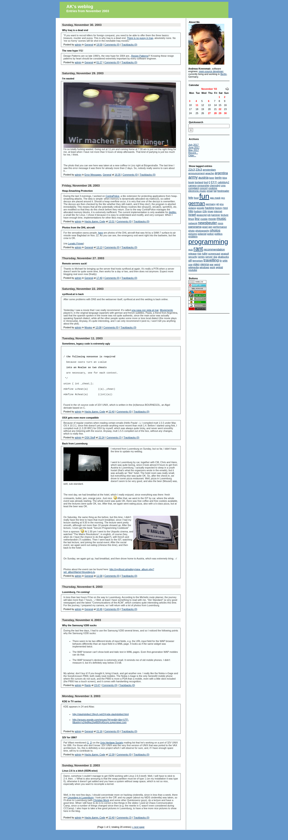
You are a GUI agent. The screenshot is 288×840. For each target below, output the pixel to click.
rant (198, 248)
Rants (88, 693)
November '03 (209, 89)
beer (211, 177)
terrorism (197, 260)
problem (193, 236)
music (221, 218)
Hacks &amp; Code (95, 221)
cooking (212, 188)
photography (202, 230)
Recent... (193, 152)
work (212, 267)
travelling (211, 260)
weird (217, 264)
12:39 (111, 762)
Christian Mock (101, 808)
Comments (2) (114, 445)
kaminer (215, 215)
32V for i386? (69, 745)
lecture (224, 215)
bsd (206, 182)
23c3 (199, 169)
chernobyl (215, 185)
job (209, 215)
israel (192, 214)
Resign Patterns (139, 55)
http (190, 211)
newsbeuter (207, 223)
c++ (214, 182)
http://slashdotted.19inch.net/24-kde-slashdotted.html (100, 722)
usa (190, 264)
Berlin (223, 74)
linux (191, 219)
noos (220, 223)
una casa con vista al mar (145, 310)
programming (208, 241)
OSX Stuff (90, 445)
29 (220, 113)
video (196, 264)
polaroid (202, 233)
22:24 (102, 445)
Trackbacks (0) (129, 44)
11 (197, 105)
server (209, 256)
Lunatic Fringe (75, 243)
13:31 (111, 221)
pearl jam (207, 226)
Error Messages (93, 174)
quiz (190, 249)
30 (225, 113)
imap (210, 211)
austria (203, 177)
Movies (88, 327)
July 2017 (193, 144)
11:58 (99, 584)
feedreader (223, 190)
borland (199, 182)
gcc (223, 197)
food (196, 197)
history (218, 208)
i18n (204, 211)
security (192, 256)
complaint (193, 188)
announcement (196, 173)
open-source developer (211, 71)
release (192, 253)
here (100, 232)
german (196, 203)
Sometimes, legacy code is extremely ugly (86, 343)
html (225, 208)
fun (204, 196)
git (217, 204)
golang (192, 208)
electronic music (197, 190)
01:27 (99, 62)
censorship (203, 185)
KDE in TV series (71, 709)
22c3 (191, 169)
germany (211, 204)
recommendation (214, 249)
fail (215, 190)
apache (209, 173)
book (191, 182)
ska (215, 256)
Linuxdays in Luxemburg (81, 805)
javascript (202, 215)
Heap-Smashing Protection (77, 190)
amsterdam (209, 169)
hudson (198, 211)
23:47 (97, 693)
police (210, 233)
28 (215, 113)
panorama (195, 226)
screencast (214, 253)
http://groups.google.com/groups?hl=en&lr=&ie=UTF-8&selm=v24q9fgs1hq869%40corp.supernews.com (100, 729)
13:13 (99, 247)
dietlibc (172, 212)
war (211, 264)
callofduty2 (223, 182)
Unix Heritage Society (111, 751)
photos (215, 230)
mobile (203, 219)
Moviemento (166, 310)
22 (220, 109)
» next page (138, 835)
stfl (190, 260)
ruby (204, 253)
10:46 (99, 617)
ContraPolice (112, 196)
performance (220, 226)
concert (204, 188)
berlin (218, 177)
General (89, 44)
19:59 (99, 44)
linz (197, 219)
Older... (192, 155)
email (210, 190)
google (200, 208)
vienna (204, 264)
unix (225, 260)
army (193, 177)
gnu (222, 204)
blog (225, 177)
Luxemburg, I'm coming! (76, 600)
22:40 (111, 420)
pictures (192, 233)
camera (192, 185)
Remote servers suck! (74, 263)
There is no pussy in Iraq (140, 38)
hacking (209, 207)
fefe (190, 197)
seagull (225, 253)
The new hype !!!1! (72, 50)
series (201, 256)
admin (78, 44)
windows (204, 267)
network (192, 223)
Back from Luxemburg (75, 451)
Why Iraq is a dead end (75, 30)
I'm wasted (68, 78)
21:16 (99, 739)
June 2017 (194, 147)
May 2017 (193, 150)
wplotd (219, 267)
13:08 (98, 327)
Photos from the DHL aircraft (78, 227)
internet (218, 211)
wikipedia (193, 267)
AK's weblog (79, 6)
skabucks (223, 256)
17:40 (99, 278)
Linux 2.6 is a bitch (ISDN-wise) (80, 779)
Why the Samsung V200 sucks (79, 633)
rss (199, 253)
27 (209, 113)
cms (223, 185)
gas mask (215, 197)
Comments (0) (112, 44)
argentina (221, 173)
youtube (192, 270)
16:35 (118, 174)
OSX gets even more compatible (80, 426)
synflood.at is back (73, 294)
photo (191, 230)
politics (218, 233)
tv (221, 260)
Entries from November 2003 (87, 11)
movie (212, 219)
